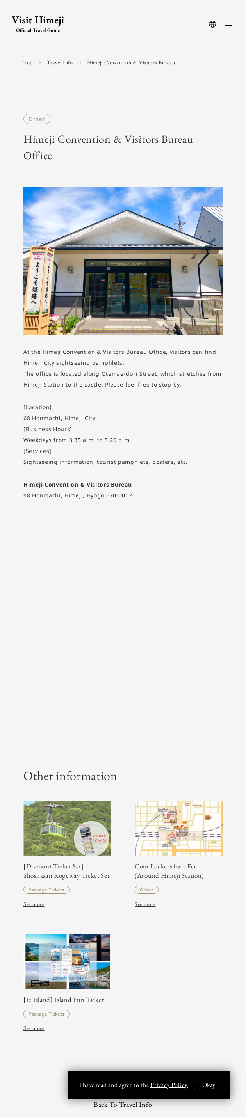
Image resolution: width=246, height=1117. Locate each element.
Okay (208, 1085)
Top (28, 62)
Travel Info (60, 62)
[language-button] (212, 24)
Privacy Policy (169, 1085)
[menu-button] (228, 24)
